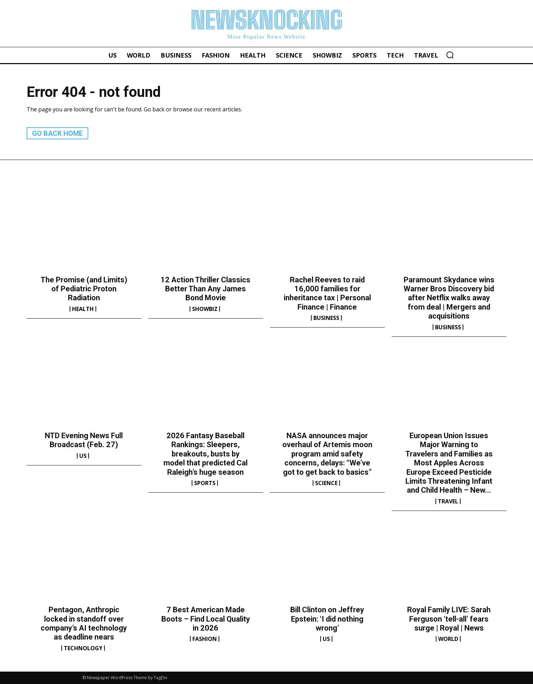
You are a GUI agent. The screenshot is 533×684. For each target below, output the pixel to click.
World (448, 639)
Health (83, 309)
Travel (448, 501)
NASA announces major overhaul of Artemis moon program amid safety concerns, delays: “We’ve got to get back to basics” (327, 453)
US (83, 456)
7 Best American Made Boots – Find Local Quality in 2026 (205, 618)
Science (326, 483)
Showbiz (205, 309)
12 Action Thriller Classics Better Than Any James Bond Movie (205, 288)
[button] (450, 55)
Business (326, 318)
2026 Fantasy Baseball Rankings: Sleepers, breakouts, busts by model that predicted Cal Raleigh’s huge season (205, 453)
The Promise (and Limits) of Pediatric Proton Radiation (84, 288)
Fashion (204, 639)
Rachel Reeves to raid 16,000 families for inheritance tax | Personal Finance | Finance (327, 293)
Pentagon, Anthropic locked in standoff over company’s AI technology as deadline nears (84, 623)
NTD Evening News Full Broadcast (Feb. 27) (84, 440)
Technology (83, 648)
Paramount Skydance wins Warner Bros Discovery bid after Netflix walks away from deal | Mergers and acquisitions (449, 298)
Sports (204, 483)
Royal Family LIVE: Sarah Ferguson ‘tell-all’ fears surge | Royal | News (449, 618)
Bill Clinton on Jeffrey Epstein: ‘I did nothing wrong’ (327, 618)
